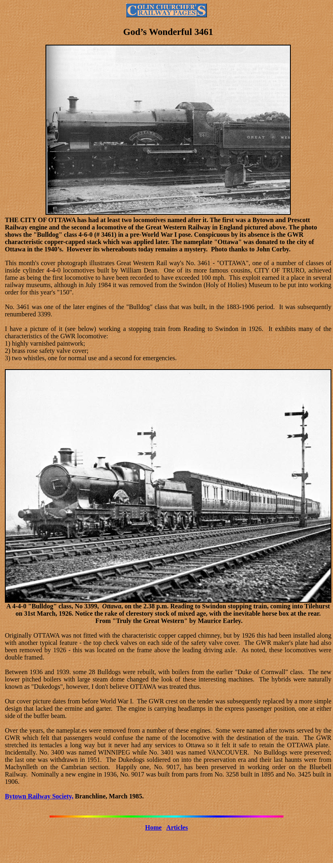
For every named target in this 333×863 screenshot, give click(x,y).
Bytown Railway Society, (39, 796)
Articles (177, 827)
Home (153, 827)
